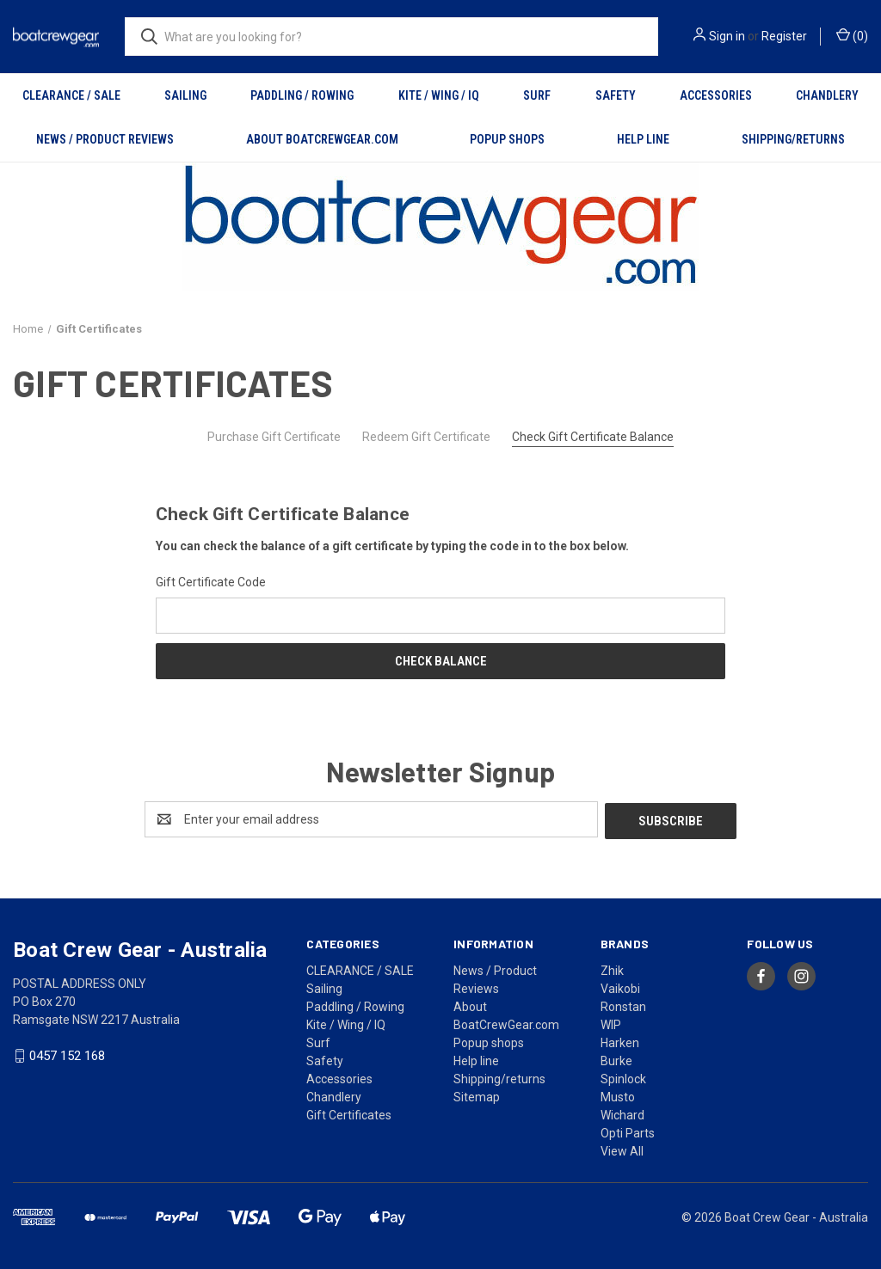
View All (622, 1149)
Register (784, 36)
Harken (620, 1041)
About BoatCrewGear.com (322, 139)
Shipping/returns (793, 139)
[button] (440, 226)
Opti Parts (628, 1131)
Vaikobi (620, 987)
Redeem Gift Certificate (426, 437)
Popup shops (507, 139)
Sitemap (476, 1095)
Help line (643, 139)
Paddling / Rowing (302, 95)
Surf (537, 95)
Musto (618, 1095)
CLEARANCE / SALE (71, 95)
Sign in (727, 36)
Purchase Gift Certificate (274, 437)
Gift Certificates (348, 1113)
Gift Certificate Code (211, 582)
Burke (616, 1059)
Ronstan (623, 1005)
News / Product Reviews (105, 139)
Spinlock (623, 1077)
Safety (615, 95)
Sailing (185, 95)
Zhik (612, 969)
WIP (611, 1023)
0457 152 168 (67, 1054)
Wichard (622, 1113)
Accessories (716, 95)
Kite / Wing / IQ (438, 95)
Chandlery (827, 95)
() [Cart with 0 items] (852, 35)
